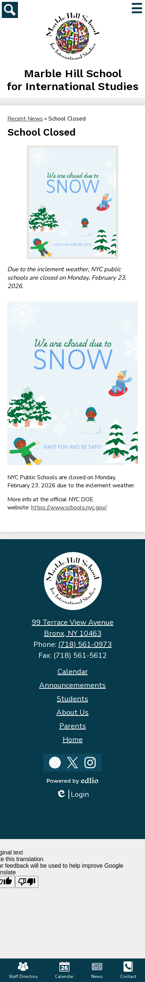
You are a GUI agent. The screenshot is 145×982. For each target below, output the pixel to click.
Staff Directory (23, 970)
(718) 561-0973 (85, 644)
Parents (72, 726)
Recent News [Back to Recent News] (25, 119)
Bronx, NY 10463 (72, 633)
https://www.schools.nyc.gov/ (69, 507)
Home (73, 740)
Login (72, 794)
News (97, 970)
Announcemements (72, 685)
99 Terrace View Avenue (73, 622)
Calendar (72, 672)
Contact (128, 970)
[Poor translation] (26, 882)
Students (72, 699)
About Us (72, 712)
